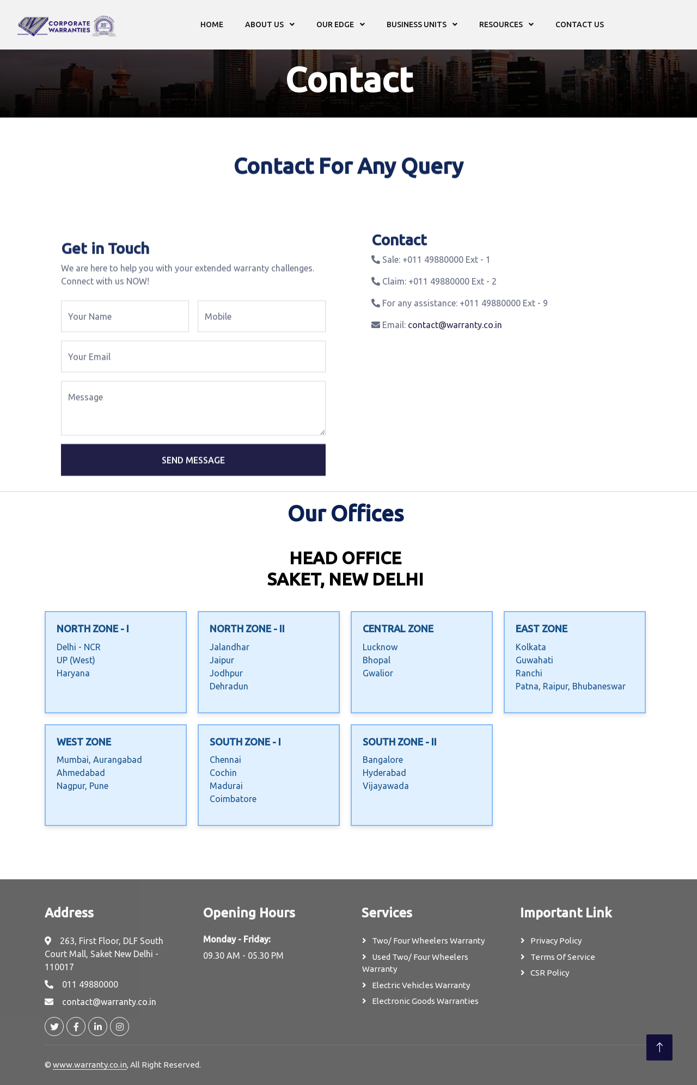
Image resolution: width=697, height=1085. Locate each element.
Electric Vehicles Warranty (421, 985)
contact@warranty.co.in (455, 341)
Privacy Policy (556, 940)
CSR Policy (549, 972)
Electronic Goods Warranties (425, 1001)
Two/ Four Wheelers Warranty (428, 940)
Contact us (579, 24)
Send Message (193, 491)
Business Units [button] (417, 24)
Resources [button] (501, 24)
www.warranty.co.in (90, 1064)
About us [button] (265, 24)
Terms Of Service (562, 956)
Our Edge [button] (336, 24)
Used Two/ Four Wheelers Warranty (415, 963)
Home (211, 24)
